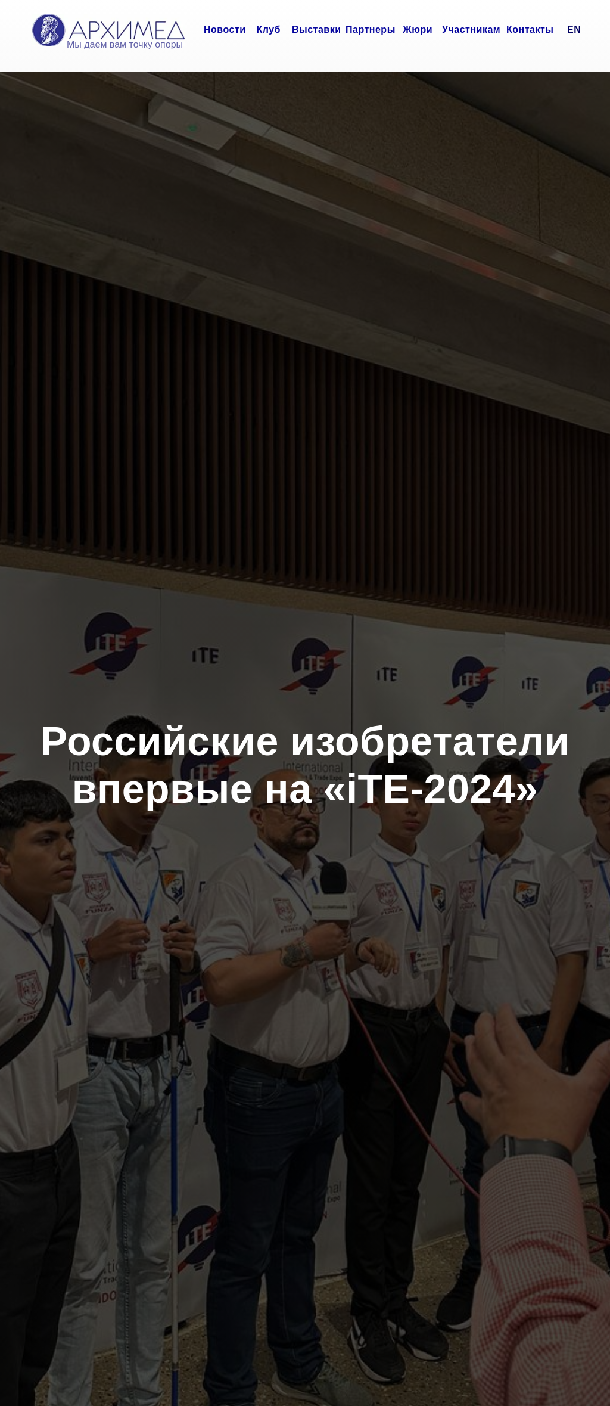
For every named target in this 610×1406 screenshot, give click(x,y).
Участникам (471, 29)
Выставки (316, 29)
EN (574, 29)
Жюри (417, 29)
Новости (225, 29)
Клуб (269, 29)
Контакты (529, 29)
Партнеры (371, 29)
